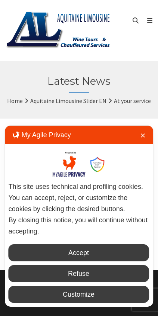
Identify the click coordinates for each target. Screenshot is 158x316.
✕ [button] (143, 135)
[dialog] (79, 216)
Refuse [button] (78, 273)
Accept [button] (78, 253)
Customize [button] (79, 294)
